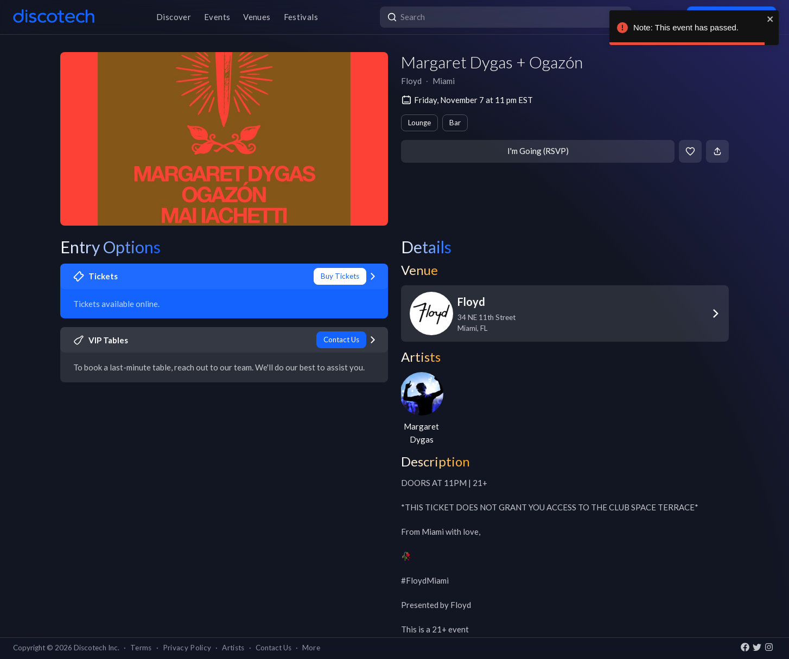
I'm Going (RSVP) (538, 151)
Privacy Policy (187, 647)
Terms (141, 647)
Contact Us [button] (273, 647)
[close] (770, 19)
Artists (233, 647)
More (311, 647)
